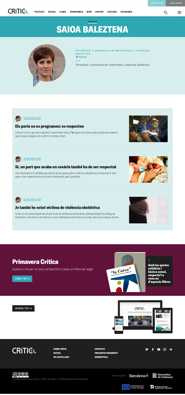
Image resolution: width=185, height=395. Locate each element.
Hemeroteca (101, 358)
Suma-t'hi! (20, 280)
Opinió (92, 22)
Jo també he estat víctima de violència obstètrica (57, 208)
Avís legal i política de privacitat (25, 380)
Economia (131, 12)
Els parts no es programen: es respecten (49, 127)
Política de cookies (48, 380)
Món (94, 12)
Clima (67, 12)
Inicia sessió (176, 3)
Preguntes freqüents (106, 354)
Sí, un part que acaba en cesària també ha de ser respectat (65, 167)
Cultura (117, 12)
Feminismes (81, 12)
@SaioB (83, 58)
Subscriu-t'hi (157, 3)
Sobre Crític (59, 350)
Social (57, 12)
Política (44, 12)
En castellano (61, 358)
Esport (104, 12)
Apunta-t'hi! (22, 309)
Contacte (100, 350)
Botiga (57, 354)
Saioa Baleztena (32, 119)
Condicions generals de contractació (73, 380)
